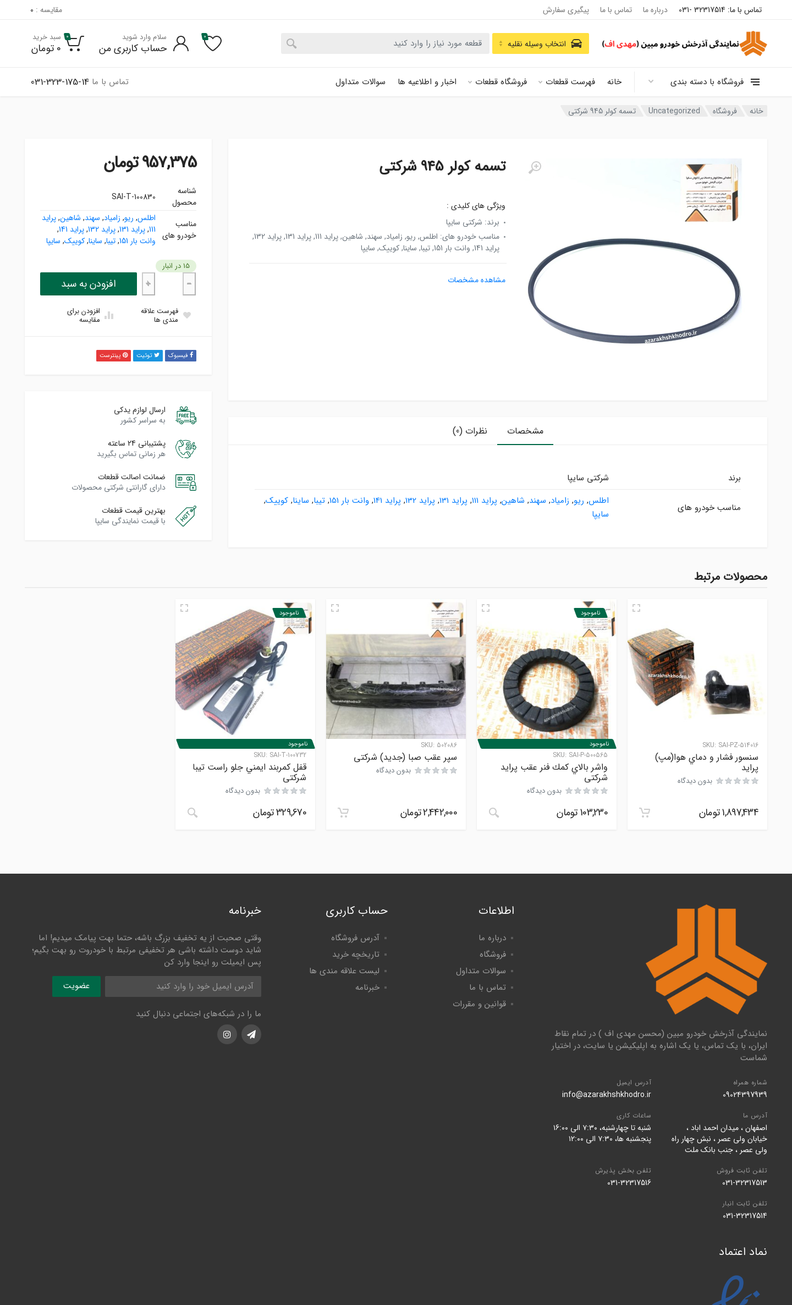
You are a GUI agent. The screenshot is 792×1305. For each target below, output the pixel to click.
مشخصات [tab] (525, 431)
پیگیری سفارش (566, 10)
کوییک (74, 241)
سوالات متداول (361, 82)
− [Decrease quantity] (188, 283)
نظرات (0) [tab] (470, 431)
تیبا (111, 241)
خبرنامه (367, 987)
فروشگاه (725, 111)
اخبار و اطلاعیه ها (427, 82)
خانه (614, 82)
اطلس (147, 218)
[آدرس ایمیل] (183, 986)
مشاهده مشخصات (476, 280)
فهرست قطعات (566, 82)
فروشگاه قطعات (497, 82)
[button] (644, 813)
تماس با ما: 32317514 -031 (720, 10)
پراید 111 (484, 500)
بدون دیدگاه (695, 781)
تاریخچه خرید (356, 954)
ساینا (95, 241)
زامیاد (112, 218)
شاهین (70, 218)
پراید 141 (71, 229)
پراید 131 (132, 229)
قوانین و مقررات (479, 1004)
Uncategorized (674, 111)
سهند (92, 218)
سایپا (53, 241)
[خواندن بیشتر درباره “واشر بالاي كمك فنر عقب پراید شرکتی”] (494, 813)
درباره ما (655, 10)
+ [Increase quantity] (148, 283)
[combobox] (385, 43)
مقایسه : (46, 10)
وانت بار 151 (137, 241)
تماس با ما (616, 10)
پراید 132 (102, 229)
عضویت (76, 986)
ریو (129, 218)
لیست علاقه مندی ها (344, 971)
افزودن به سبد (88, 284)
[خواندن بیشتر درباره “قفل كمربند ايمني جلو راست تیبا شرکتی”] (192, 813)
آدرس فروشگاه (355, 938)
